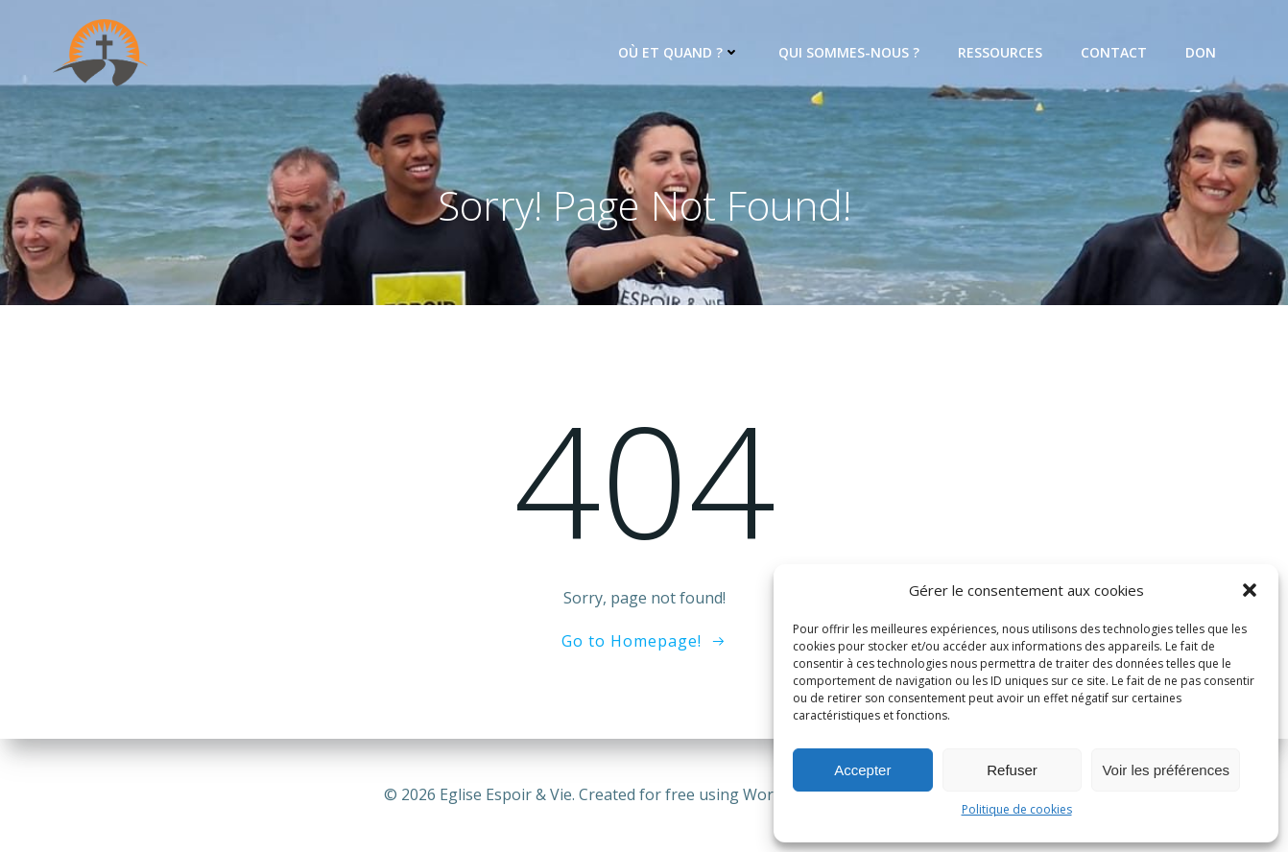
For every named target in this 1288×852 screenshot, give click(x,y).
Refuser (1012, 770)
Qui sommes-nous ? (848, 52)
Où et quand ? (679, 52)
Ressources (1000, 52)
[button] (1249, 590)
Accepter (862, 770)
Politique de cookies (1017, 809)
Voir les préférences (1165, 770)
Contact (1114, 52)
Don (1200, 52)
